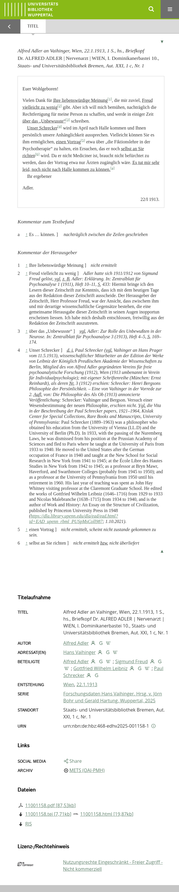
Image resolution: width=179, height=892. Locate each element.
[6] (37, 154)
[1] (109, 99)
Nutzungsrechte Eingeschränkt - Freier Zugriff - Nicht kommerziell (113, 865)
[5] (83, 140)
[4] (59, 126)
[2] (59, 106)
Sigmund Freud (131, 661)
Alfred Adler (75, 643)
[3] (68, 119)
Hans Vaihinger (79, 652)
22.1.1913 (86, 684)
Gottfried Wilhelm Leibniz (100, 668)
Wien (68, 684)
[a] (112, 168)
